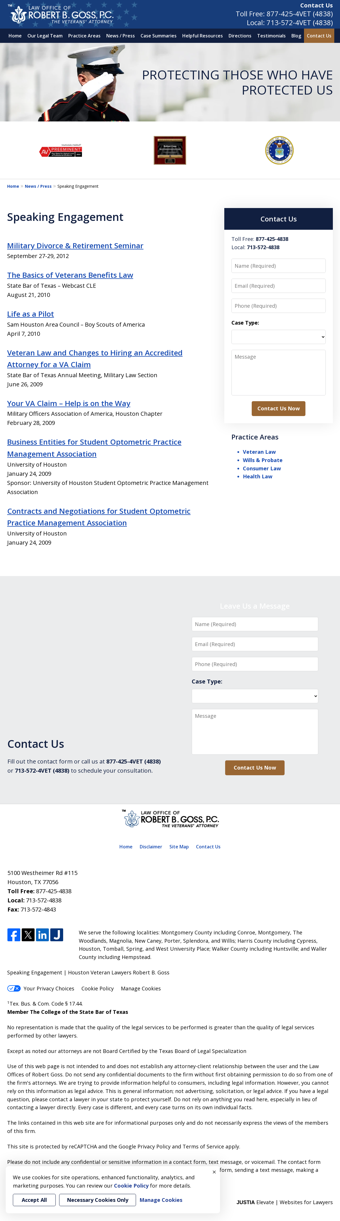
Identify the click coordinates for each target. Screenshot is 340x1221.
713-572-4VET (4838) (300, 22)
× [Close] (214, 1171)
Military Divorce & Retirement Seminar (75, 245)
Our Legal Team (45, 36)
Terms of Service (203, 1146)
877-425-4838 (53, 891)
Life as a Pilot (30, 314)
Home (15, 36)
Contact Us (316, 5)
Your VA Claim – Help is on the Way (68, 403)
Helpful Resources (202, 36)
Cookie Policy (97, 988)
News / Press (120, 36)
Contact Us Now (278, 408)
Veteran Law (259, 451)
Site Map (179, 847)
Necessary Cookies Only (97, 1199)
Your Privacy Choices (40, 988)
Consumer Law (262, 468)
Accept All (34, 1199)
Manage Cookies (141, 988)
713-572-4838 (43, 900)
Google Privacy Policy (145, 1146)
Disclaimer (151, 847)
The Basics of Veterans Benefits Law (70, 275)
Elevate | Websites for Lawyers (285, 1202)
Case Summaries (159, 36)
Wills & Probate (263, 460)
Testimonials (271, 36)
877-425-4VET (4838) (300, 13)
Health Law (257, 476)
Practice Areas (84, 36)
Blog (296, 36)
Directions (240, 36)
